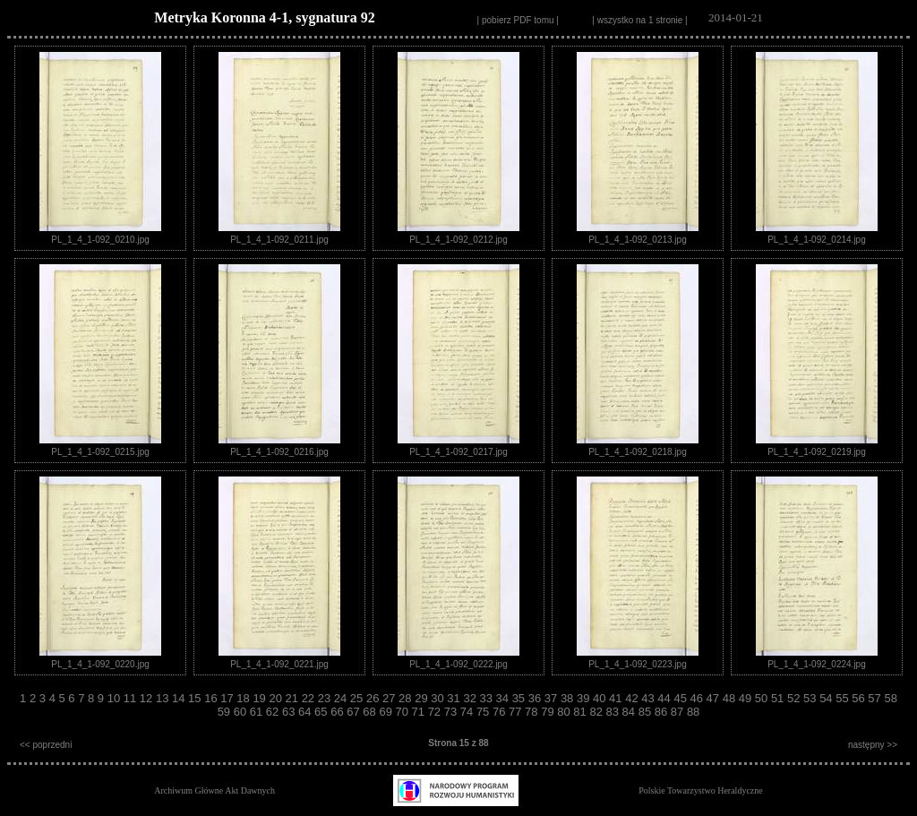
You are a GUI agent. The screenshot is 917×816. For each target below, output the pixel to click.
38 (569, 698)
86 (663, 711)
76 (501, 711)
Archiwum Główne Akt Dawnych (214, 790)
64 (306, 711)
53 (811, 698)
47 (715, 698)
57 (876, 698)
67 (355, 711)
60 (242, 711)
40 (601, 698)
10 (115, 698)
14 (180, 698)
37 (552, 698)
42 (633, 698)
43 (649, 698)
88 (693, 711)
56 (860, 698)
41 (617, 698)
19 (261, 698)
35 (520, 698)
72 (436, 711)
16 (212, 698)
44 (665, 698)
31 (455, 698)
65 (322, 711)
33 (487, 698)
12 (148, 698)
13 (164, 698)
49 (747, 698)
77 (517, 711)
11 (132, 698)
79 (549, 711)
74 (468, 711)
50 (763, 698)
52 (795, 698)
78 (533, 711)
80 (565, 711)
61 (258, 711)
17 (228, 698)
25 (358, 698)
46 (698, 698)
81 (581, 711)
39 (585, 698)
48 (731, 698)
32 (471, 698)
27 (390, 698)
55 (844, 698)
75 (484, 711)
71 (420, 711)
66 (338, 711)
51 (779, 698)
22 (310, 698)
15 (196, 698)
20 (277, 698)
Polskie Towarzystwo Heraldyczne (700, 790)
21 (294, 698)
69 (387, 711)
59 (226, 711)
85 (646, 711)
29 (423, 698)
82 (597, 711)
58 (890, 698)
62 (274, 711)
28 (407, 698)
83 (614, 711)
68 (371, 711)
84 (630, 711)
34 (504, 698)
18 (244, 698)
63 (290, 711)
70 (403, 711)
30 (439, 698)
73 (452, 711)
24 (342, 698)
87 (679, 711)
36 (536, 698)
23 (326, 698)
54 (827, 698)
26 (374, 698)
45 (681, 698)
